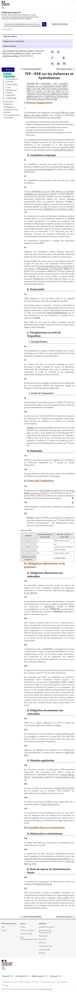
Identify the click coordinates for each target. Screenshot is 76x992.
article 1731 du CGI (49, 804)
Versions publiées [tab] (9, 46)
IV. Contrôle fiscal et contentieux (11, 116)
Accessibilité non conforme (10, 982)
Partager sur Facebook (63, 58)
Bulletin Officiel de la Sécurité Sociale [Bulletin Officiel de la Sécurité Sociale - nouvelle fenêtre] (45, 931)
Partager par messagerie (64, 64)
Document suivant (64, 69)
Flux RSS (22, 927)
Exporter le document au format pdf (52, 52)
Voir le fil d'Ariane (7, 29)
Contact (4, 930)
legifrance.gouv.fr (38, 976)
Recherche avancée (60, 24)
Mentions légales (25, 982)
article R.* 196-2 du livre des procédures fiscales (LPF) (46, 859)
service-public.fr (21, 976)
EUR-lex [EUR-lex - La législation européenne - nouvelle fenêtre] (41, 943)
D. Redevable (11, 98)
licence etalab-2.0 (44, 989)
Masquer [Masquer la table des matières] (9, 69)
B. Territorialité (12, 84)
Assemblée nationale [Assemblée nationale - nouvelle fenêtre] (45, 927)
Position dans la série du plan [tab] (13, 41)
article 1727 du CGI (63, 788)
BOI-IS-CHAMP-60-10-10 (57, 313)
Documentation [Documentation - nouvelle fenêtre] (25, 934)
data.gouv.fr (54, 976)
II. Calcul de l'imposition (8, 102)
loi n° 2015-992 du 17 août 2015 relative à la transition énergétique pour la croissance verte (49, 192)
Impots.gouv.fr (43, 949)
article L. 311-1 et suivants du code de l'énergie (49, 168)
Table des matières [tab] (10, 36)
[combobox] (22, 24)
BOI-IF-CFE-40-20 (44, 884)
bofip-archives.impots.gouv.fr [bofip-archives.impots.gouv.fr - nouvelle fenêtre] (27, 938)
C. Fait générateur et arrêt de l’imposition (11, 91)
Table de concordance (27, 930)
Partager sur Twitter (52, 64)
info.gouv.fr (6, 976)
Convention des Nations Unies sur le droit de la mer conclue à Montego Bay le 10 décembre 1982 (49, 267)
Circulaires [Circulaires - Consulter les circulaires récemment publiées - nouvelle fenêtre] (42, 936)
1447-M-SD (48, 606)
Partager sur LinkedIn (58, 64)
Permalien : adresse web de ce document (52, 58)
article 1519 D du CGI (48, 490)
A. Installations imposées (12, 80)
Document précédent (32, 69)
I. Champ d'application (9, 75)
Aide (3, 927)
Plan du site (35, 982)
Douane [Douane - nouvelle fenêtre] (41, 939)
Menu (73, 3)
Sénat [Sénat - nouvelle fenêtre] (40, 953)
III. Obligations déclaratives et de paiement (10, 109)
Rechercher (44, 24)
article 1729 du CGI (41, 777)
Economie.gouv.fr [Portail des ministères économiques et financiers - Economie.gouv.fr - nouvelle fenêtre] (44, 946)
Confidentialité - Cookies (48, 982)
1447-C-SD (53, 682)
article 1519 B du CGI (62, 150)
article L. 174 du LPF (58, 897)
